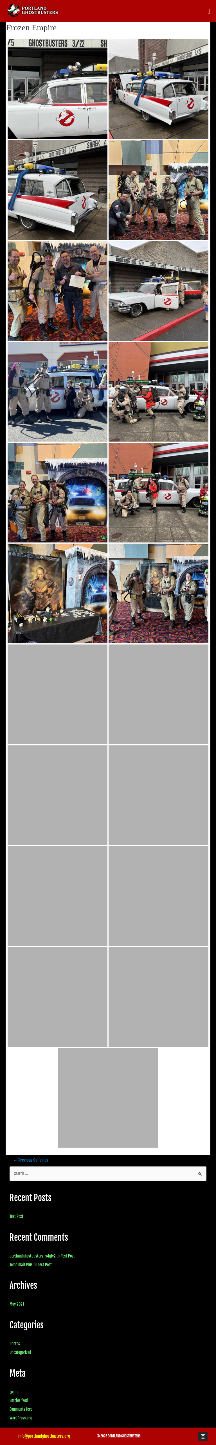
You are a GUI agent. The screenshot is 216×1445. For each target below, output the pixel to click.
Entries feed (19, 1400)
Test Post (16, 1216)
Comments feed (21, 1409)
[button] (209, 11)
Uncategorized (20, 1352)
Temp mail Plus (21, 1264)
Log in (14, 1392)
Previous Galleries (30, 1160)
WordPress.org (21, 1417)
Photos (15, 1343)
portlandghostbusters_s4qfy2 (33, 1256)
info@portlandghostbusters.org (44, 1436)
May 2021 (17, 1304)
